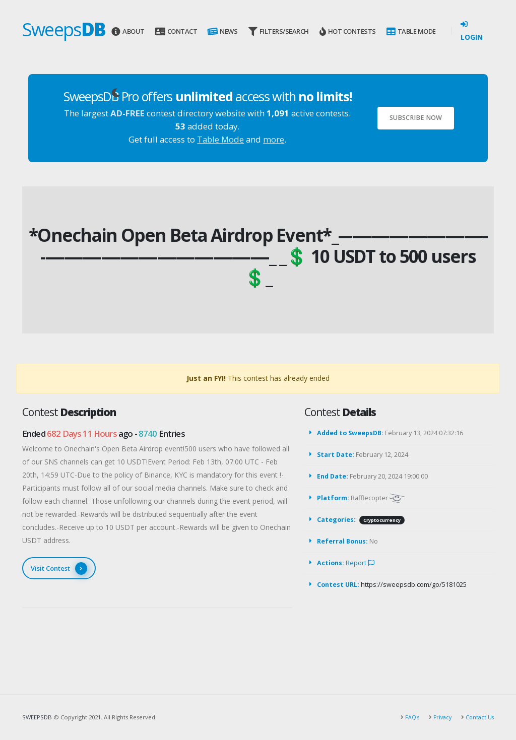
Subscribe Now (416, 117)
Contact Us (478, 717)
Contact (176, 31)
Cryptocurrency (382, 520)
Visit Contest (59, 568)
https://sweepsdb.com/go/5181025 (414, 584)
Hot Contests (347, 31)
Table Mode (411, 31)
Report (360, 563)
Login (472, 31)
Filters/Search (278, 31)
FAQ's (409, 717)
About (127, 31)
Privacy (439, 717)
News (222, 31)
